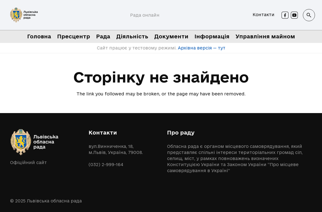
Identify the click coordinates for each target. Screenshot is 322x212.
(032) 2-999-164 (106, 164)
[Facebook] (285, 15)
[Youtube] (294, 15)
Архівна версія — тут (201, 47)
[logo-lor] (24, 15)
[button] (309, 15)
